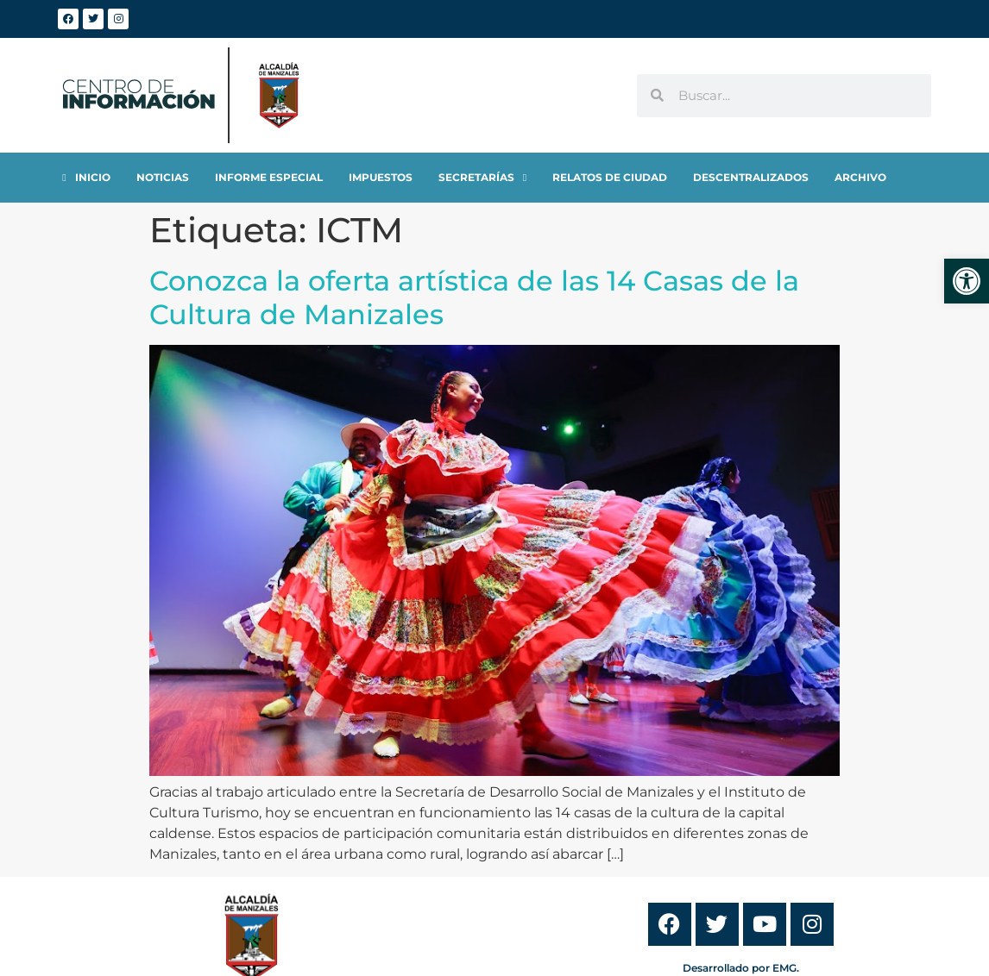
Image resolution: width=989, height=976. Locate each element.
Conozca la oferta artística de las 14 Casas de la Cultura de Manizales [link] (474, 297)
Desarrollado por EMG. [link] (741, 967)
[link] (966, 281)
